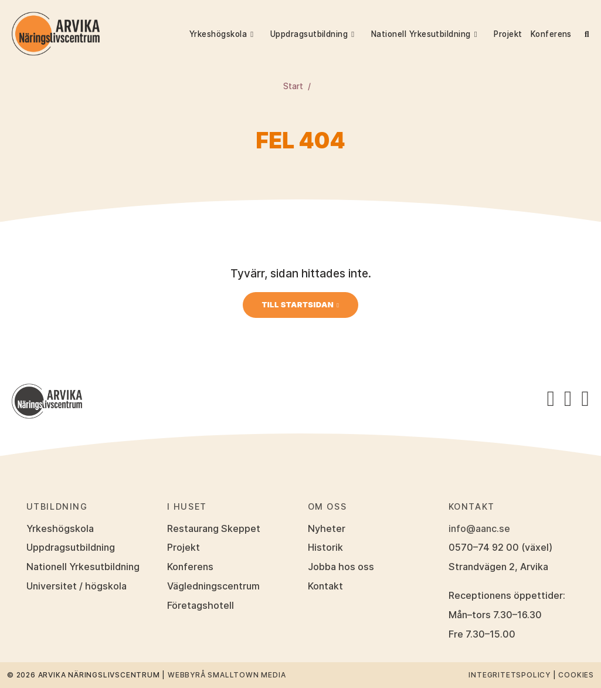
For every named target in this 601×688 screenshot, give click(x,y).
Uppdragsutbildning (309, 34)
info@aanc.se (479, 528)
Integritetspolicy (509, 674)
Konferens (551, 34)
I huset (187, 506)
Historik (325, 547)
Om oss (327, 506)
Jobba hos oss (341, 566)
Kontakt (325, 586)
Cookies (576, 674)
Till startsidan (298, 304)
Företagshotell (200, 605)
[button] (257, 34)
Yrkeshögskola (218, 34)
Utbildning (57, 506)
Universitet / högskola (76, 586)
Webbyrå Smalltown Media (227, 674)
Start (293, 86)
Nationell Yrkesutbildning (421, 34)
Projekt (508, 34)
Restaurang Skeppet (213, 528)
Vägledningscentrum (213, 586)
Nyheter (326, 528)
